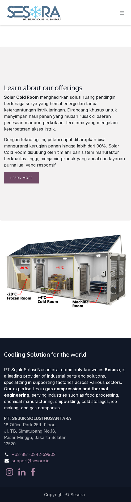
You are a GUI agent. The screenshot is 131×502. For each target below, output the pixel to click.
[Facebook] (32, 472)
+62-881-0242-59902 (34, 454)
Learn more (21, 178)
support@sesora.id (30, 460)
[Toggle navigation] (122, 13)
